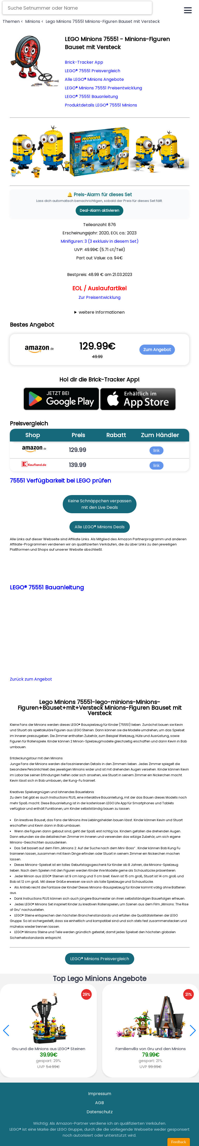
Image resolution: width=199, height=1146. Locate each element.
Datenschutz (100, 1112)
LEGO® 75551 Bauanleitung (91, 97)
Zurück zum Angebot (31, 679)
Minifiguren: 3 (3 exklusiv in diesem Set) (100, 241)
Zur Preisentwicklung (99, 297)
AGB (99, 1103)
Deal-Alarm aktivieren (99, 210)
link (156, 450)
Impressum (99, 1094)
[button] (192, 1030)
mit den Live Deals (99, 507)
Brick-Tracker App (84, 62)
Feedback (178, 1142)
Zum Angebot (157, 350)
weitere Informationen (102, 312)
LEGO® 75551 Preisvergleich (92, 71)
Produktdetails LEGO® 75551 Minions (101, 105)
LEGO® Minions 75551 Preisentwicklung (103, 88)
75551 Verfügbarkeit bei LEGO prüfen (60, 480)
